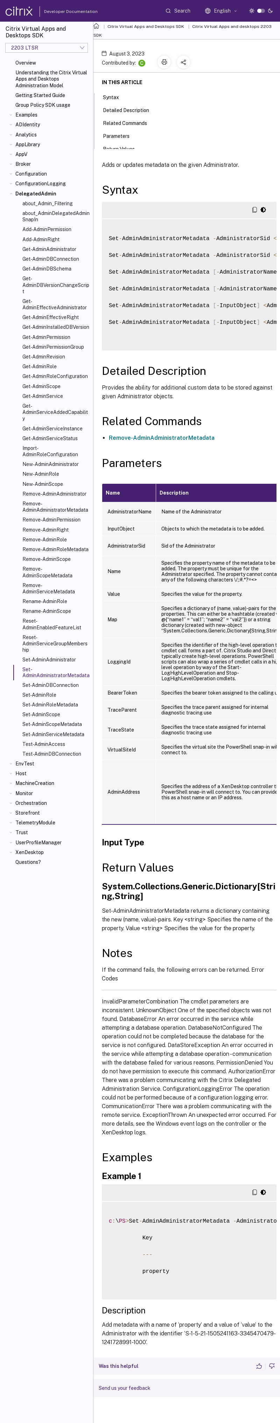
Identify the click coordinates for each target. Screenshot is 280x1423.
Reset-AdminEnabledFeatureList (51, 624)
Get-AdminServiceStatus (50, 438)
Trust (21, 832)
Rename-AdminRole (44, 601)
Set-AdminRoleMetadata (50, 704)
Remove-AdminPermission (51, 519)
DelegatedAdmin (35, 194)
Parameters (120, 135)
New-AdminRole (40, 474)
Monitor (24, 793)
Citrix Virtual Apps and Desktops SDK (145, 26)
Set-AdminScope (41, 714)
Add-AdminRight (40, 239)
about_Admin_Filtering (47, 203)
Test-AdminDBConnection (51, 754)
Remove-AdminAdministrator (54, 494)
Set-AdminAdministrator (49, 659)
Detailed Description (130, 109)
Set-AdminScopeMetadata (52, 724)
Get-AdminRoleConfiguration (55, 376)
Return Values (122, 148)
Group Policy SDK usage (42, 105)
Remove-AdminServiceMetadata (48, 588)
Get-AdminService (42, 396)
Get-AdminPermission (46, 337)
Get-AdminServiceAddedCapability (55, 412)
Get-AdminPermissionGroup (53, 347)
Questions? (28, 862)
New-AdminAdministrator (50, 464)
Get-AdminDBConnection (50, 259)
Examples (26, 115)
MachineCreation (34, 783)
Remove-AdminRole (44, 539)
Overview (25, 63)
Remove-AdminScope (46, 559)
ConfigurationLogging (40, 183)
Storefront (27, 813)
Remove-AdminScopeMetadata (47, 572)
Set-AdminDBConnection (50, 685)
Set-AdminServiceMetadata (53, 734)
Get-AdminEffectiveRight (50, 317)
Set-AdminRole (39, 695)
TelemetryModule (35, 822)
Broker (23, 164)
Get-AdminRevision (43, 357)
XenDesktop (29, 852)
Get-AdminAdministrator (49, 249)
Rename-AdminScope (46, 611)
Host (21, 773)
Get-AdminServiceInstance (52, 428)
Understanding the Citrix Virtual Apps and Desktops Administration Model (51, 79)
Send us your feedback (124, 1388)
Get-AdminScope (41, 386)
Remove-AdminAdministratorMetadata (55, 507)
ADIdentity (27, 124)
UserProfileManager (38, 842)
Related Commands (129, 122)
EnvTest (24, 763)
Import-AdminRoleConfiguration (50, 451)
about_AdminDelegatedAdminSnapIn (56, 216)
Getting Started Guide (40, 95)
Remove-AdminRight (45, 530)
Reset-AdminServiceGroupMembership (55, 644)
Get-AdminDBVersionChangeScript (55, 285)
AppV (21, 154)
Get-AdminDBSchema (46, 269)
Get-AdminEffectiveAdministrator (54, 304)
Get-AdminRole (39, 366)
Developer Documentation (60, 11)
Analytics (26, 135)
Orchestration (31, 803)
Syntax (115, 96)
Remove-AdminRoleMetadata (55, 549)
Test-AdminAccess (43, 744)
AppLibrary (27, 144)
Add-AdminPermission (46, 229)
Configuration (31, 174)
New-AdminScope (42, 484)
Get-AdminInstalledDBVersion (55, 327)
